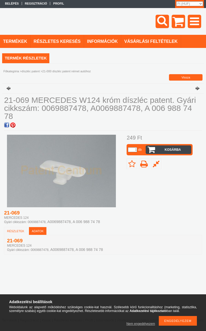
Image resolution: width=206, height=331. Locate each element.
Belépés (12, 3)
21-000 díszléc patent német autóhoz (66, 71)
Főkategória (11, 71)
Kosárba (173, 150)
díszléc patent (30, 71)
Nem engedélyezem (140, 324)
